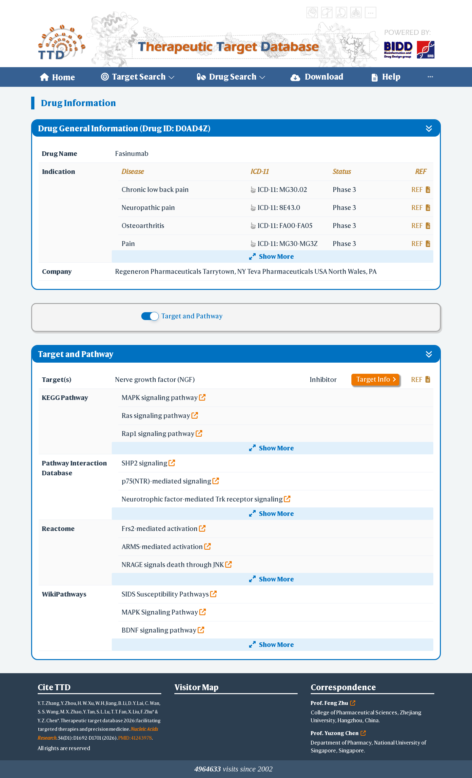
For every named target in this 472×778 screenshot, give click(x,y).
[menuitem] (57, 77)
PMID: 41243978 (135, 738)
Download (317, 77)
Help (386, 77)
